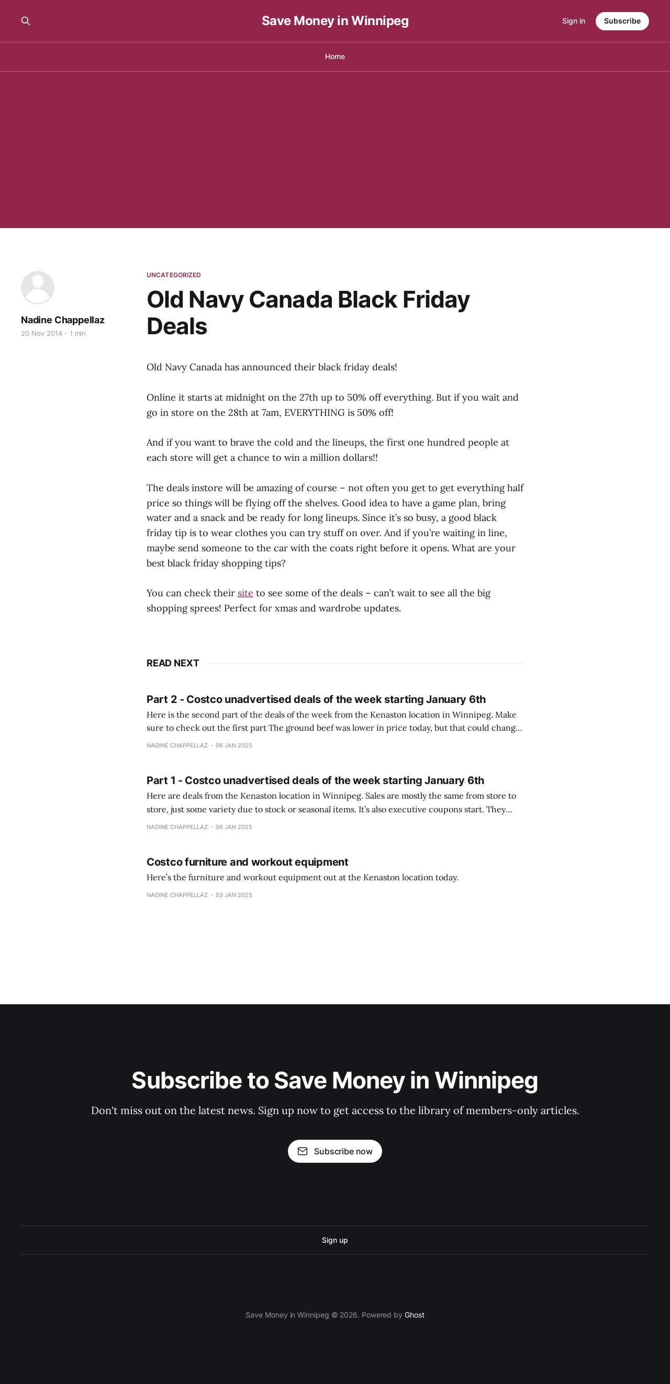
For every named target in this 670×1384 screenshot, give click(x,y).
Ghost (415, 1314)
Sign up (335, 1239)
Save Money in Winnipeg (335, 21)
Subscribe (622, 20)
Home (335, 56)
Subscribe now (335, 1151)
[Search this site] (26, 21)
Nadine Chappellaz (63, 319)
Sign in (573, 20)
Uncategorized (174, 275)
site (245, 593)
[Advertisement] (335, 149)
